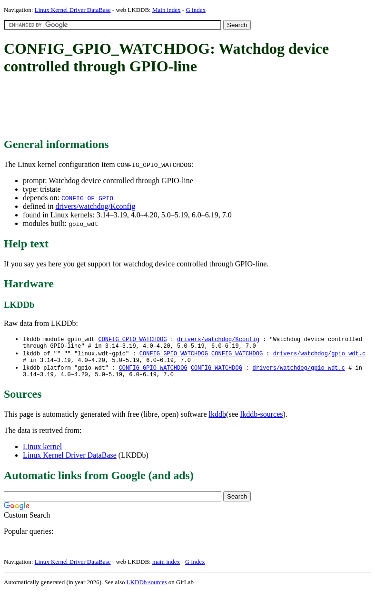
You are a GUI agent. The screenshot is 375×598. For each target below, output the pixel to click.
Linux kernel (42, 452)
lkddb (217, 420)
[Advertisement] (177, 107)
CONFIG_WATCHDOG (237, 356)
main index (166, 567)
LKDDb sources (147, 587)
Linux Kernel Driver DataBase (73, 9)
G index (196, 9)
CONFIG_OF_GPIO (87, 198)
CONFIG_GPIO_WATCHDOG (132, 339)
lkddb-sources (261, 420)
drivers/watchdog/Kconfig (95, 206)
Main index (166, 9)
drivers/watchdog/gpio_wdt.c (319, 356)
